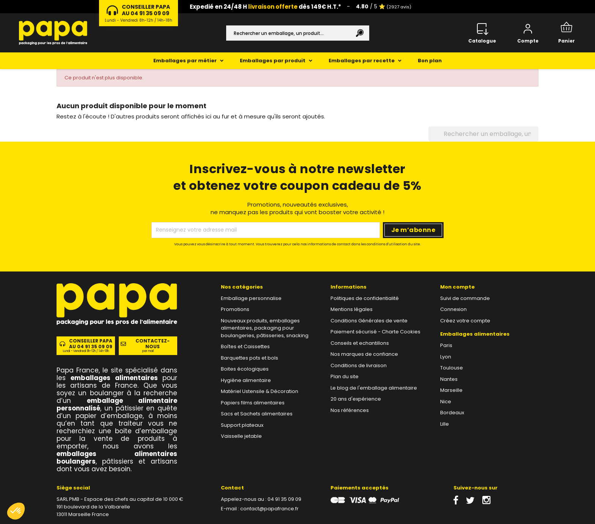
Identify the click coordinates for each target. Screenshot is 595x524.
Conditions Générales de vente (369, 320)
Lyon (445, 356)
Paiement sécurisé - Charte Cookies (375, 331)
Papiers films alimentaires (253, 402)
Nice (445, 401)
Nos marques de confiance (364, 354)
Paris (446, 345)
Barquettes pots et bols (249, 357)
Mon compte (457, 286)
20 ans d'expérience (356, 398)
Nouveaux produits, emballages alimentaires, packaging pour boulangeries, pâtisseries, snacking (265, 328)
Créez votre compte (465, 320)
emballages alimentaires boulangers (117, 457)
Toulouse (451, 367)
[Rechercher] (297, 33)
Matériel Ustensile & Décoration (259, 391)
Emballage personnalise (251, 298)
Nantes (449, 379)
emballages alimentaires (114, 377)
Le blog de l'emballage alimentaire (374, 387)
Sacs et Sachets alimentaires (257, 413)
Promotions (235, 309)
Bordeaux (452, 412)
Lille (444, 424)
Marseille (451, 390)
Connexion (453, 309)
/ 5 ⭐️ (383, 6)
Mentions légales (352, 309)
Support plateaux (242, 425)
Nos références (350, 410)
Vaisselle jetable (241, 436)
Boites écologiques (245, 368)
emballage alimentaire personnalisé (117, 404)
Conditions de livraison (359, 365)
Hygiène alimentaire (246, 380)
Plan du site (345, 376)
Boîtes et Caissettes (245, 346)
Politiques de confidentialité (365, 298)
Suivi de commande (465, 298)
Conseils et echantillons (360, 343)
